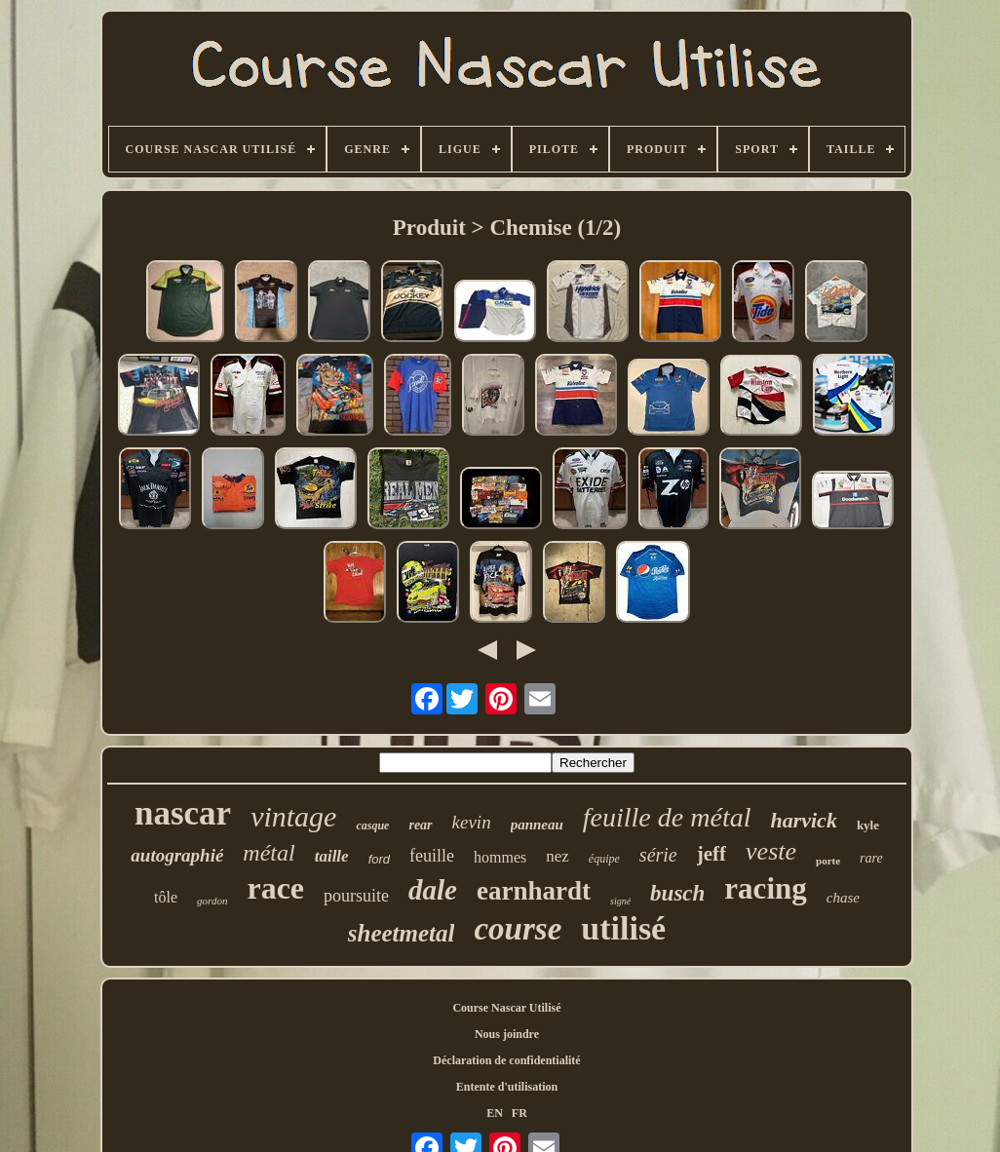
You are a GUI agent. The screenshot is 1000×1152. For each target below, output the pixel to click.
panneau (537, 824)
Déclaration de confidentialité (506, 1060)
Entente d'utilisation (507, 1087)
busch (677, 893)
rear (420, 825)
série (658, 854)
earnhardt (534, 890)
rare (871, 858)
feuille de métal (667, 817)
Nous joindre (507, 1034)
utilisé (623, 928)
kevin (471, 822)
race (275, 887)
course (517, 928)
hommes (500, 857)
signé (620, 901)
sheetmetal (401, 933)
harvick (803, 820)
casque (372, 825)
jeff (711, 853)
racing (765, 888)
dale (432, 889)
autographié (177, 855)
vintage (293, 816)
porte (828, 860)
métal (268, 852)
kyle (868, 825)
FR (519, 1113)
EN (494, 1113)
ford (379, 859)
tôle (165, 897)
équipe (604, 858)
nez (557, 856)
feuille (431, 855)
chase (843, 897)
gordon (212, 900)
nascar (183, 813)
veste (771, 851)
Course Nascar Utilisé (506, 1008)
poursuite (356, 895)
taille (332, 856)
